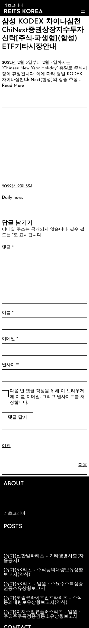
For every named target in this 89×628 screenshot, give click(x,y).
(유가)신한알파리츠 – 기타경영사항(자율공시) (43, 558)
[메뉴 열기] (83, 11)
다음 (82, 465)
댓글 (7, 247)
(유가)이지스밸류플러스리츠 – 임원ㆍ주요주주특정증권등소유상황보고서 (42, 614)
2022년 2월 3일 (17, 186)
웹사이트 (10, 365)
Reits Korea (23, 12)
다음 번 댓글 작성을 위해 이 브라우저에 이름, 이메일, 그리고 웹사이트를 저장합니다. (47, 397)
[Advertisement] (44, 142)
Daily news (12, 198)
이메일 (10, 339)
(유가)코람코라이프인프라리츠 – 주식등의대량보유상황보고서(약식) (42, 600)
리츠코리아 (14, 513)
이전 (6, 446)
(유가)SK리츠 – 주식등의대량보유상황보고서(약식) (43, 572)
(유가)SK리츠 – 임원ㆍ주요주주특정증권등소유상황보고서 (43, 586)
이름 (7, 313)
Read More (13, 86)
